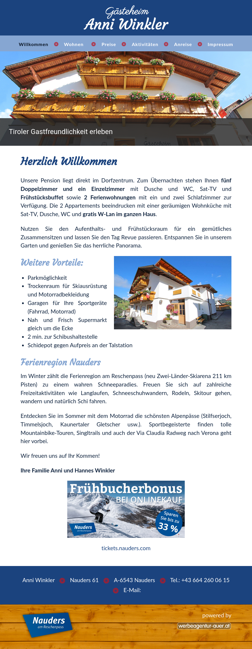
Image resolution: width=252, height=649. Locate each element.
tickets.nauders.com (126, 548)
